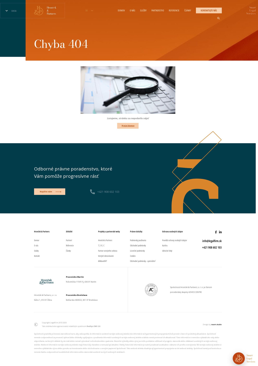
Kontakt (37, 255)
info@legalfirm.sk (212, 241)
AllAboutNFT (102, 261)
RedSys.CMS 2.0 (93, 326)
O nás (132, 10)
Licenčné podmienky (137, 250)
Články (187, 10)
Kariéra (164, 245)
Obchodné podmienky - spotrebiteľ (142, 261)
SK (86, 10)
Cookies (133, 255)
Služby (143, 10)
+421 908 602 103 (108, 192)
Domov (121, 10)
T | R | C (101, 245)
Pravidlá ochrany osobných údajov (174, 240)
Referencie (174, 10)
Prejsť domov (128, 125)
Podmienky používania (138, 240)
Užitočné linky (167, 250)
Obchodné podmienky (138, 245)
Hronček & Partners (105, 240)
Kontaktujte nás (209, 10)
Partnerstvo (157, 10)
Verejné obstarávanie (106, 255)
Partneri (69, 240)
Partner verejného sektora (107, 250)
